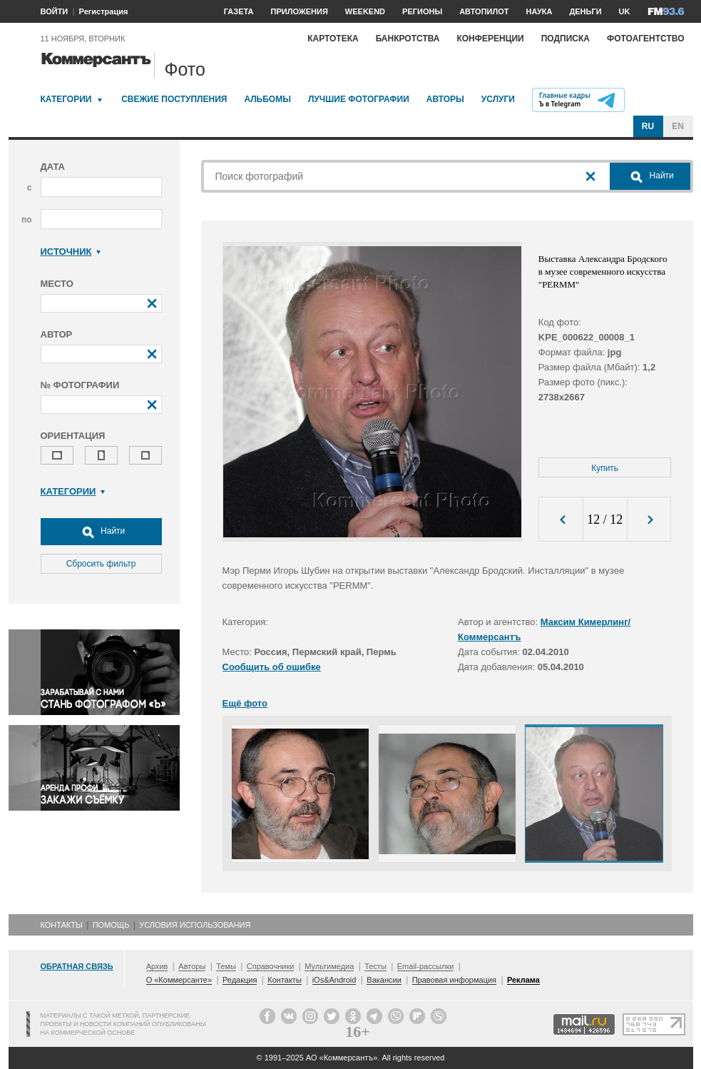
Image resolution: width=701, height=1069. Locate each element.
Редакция (239, 980)
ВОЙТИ (54, 11)
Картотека (333, 39)
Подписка (565, 39)
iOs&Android (334, 980)
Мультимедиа (329, 966)
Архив (157, 966)
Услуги (498, 99)
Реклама (523, 980)
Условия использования (194, 925)
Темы (226, 966)
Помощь (111, 925)
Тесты (375, 966)
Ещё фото (244, 703)
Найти (101, 531)
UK (624, 11)
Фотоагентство (646, 39)
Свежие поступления (174, 99)
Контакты (62, 925)
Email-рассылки (425, 966)
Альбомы (267, 99)
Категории (66, 99)
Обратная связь (77, 966)
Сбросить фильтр (101, 564)
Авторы (445, 99)
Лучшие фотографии (358, 99)
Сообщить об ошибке (271, 667)
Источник (71, 251)
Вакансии (384, 980)
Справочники (271, 966)
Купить (604, 468)
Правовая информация (454, 980)
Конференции (489, 39)
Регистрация (103, 11)
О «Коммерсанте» (179, 980)
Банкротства (408, 39)
